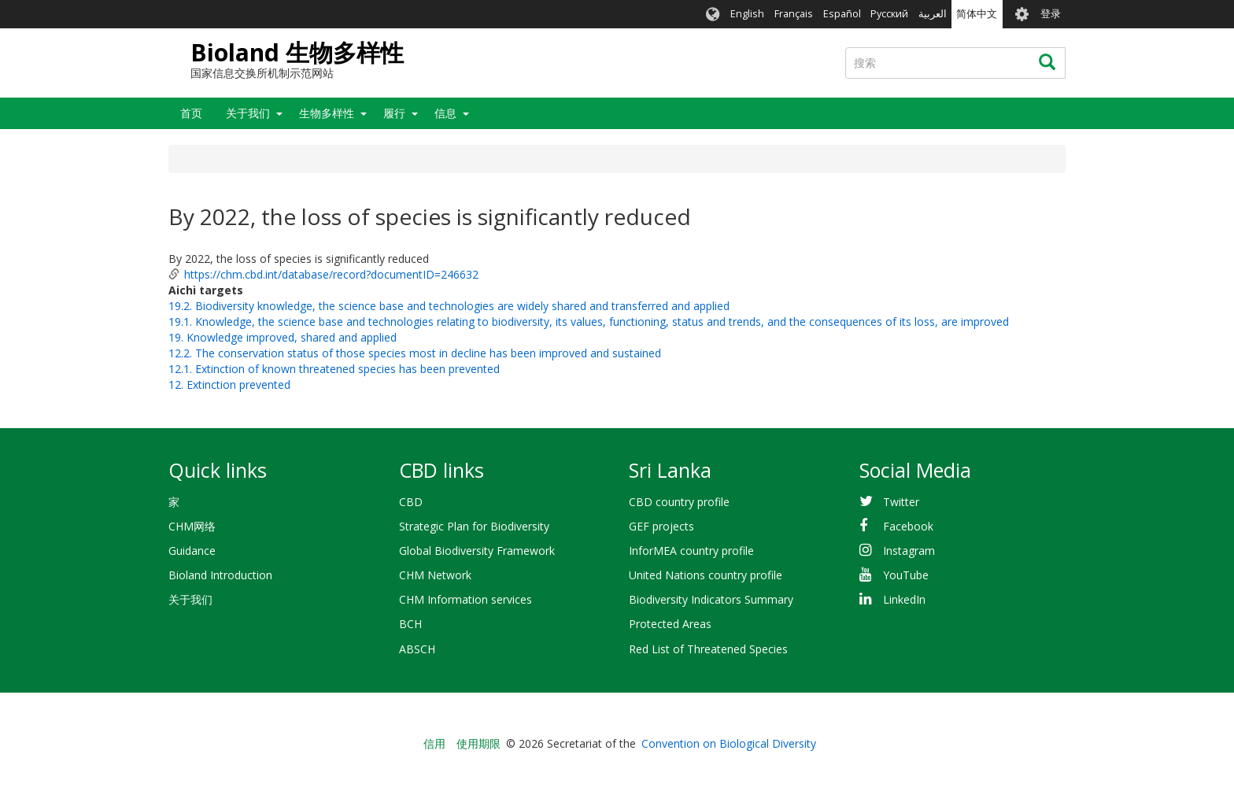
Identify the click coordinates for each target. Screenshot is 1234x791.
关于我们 (248, 112)
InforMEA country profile (691, 550)
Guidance (192, 550)
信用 (434, 743)
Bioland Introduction (220, 574)
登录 (1050, 13)
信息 (445, 112)
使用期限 (478, 743)
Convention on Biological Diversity (728, 743)
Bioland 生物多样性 (297, 52)
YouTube (906, 574)
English (747, 13)
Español (842, 13)
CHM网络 (192, 526)
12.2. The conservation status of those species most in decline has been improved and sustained (414, 353)
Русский (889, 13)
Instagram (909, 550)
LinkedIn (904, 599)
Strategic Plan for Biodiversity (474, 526)
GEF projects (661, 526)
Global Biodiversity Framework (477, 550)
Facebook (908, 526)
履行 (394, 112)
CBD (411, 501)
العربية (932, 13)
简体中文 (976, 13)
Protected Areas (670, 623)
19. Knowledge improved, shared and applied (282, 337)
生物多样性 (326, 112)
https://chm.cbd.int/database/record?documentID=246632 (331, 274)
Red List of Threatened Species (708, 648)
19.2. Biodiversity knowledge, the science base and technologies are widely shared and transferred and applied (449, 305)
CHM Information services (465, 599)
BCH (410, 623)
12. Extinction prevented (229, 384)
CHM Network (435, 574)
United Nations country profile (705, 574)
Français (793, 13)
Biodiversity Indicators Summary (711, 599)
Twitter (901, 501)
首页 (191, 112)
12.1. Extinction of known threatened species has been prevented (334, 368)
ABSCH (417, 648)
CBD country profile (679, 501)
